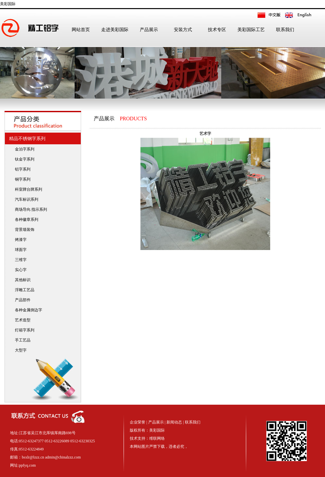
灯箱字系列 (23, 330)
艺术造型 (21, 320)
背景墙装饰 (23, 229)
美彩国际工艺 (251, 29)
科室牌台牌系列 (27, 189)
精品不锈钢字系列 (26, 138)
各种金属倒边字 (27, 310)
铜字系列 (21, 179)
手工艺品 (21, 340)
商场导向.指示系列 (29, 209)
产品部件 (21, 300)
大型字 (19, 350)
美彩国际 (8, 4)
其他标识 (21, 280)
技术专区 (217, 29)
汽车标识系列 (25, 199)
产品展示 (149, 29)
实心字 (19, 270)
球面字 (19, 249)
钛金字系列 (23, 159)
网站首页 (81, 29)
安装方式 (183, 29)
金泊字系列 (23, 149)
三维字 (19, 259)
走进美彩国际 (114, 29)
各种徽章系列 (25, 219)
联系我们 (285, 29)
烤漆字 (19, 239)
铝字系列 (21, 169)
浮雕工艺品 (23, 290)
